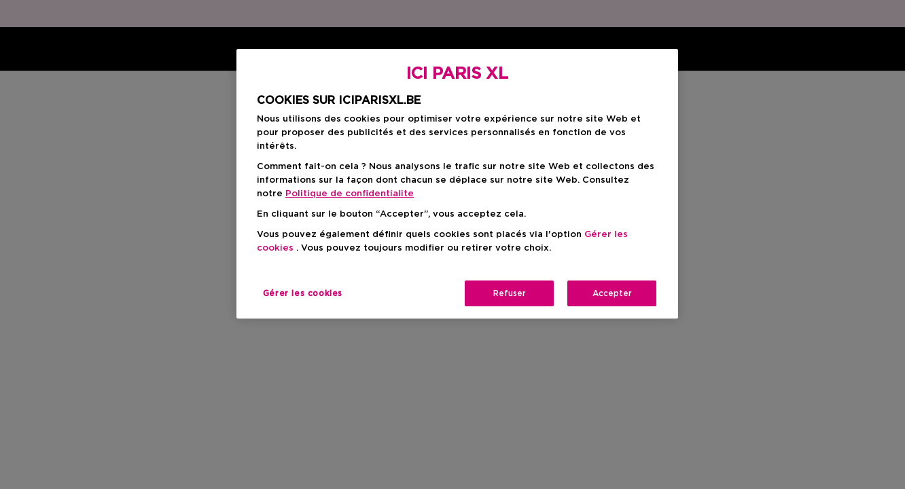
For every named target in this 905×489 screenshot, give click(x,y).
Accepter (612, 293)
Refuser (509, 293)
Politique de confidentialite (349, 193)
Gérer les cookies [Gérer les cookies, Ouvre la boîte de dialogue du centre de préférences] (302, 293)
